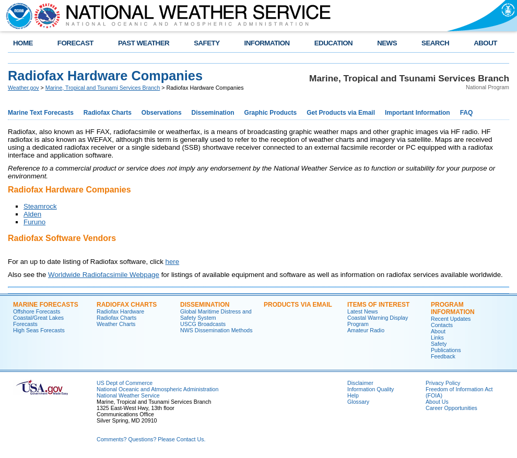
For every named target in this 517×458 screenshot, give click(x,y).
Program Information (453, 308)
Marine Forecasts (45, 304)
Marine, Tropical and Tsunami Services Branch (102, 88)
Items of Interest (378, 304)
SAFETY (206, 43)
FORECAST (75, 43)
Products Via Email (298, 304)
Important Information (417, 112)
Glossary (358, 402)
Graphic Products (270, 112)
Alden (32, 214)
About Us (437, 402)
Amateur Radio (365, 330)
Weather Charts (116, 324)
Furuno (34, 222)
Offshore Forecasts (36, 311)
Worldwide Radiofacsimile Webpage (103, 275)
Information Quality (370, 389)
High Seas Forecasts (39, 330)
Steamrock (40, 206)
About (438, 331)
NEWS (387, 43)
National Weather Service (128, 395)
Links (437, 337)
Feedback (443, 356)
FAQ (466, 112)
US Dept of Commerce (124, 383)
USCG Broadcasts (203, 324)
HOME (23, 43)
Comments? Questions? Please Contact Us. (151, 439)
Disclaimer (360, 383)
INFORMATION (267, 43)
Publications (446, 350)
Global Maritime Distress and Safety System (216, 314)
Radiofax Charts (108, 112)
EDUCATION (333, 43)
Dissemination (213, 112)
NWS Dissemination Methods (216, 330)
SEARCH (435, 43)
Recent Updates (451, 319)
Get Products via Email (341, 112)
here (173, 262)
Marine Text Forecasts (41, 112)
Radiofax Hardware (120, 311)
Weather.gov (23, 88)
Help (353, 395)
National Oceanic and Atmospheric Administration (157, 389)
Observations (162, 112)
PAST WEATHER (143, 43)
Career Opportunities (451, 408)
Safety (438, 344)
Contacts (442, 325)
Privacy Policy (443, 383)
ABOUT (485, 43)
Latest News (362, 311)
